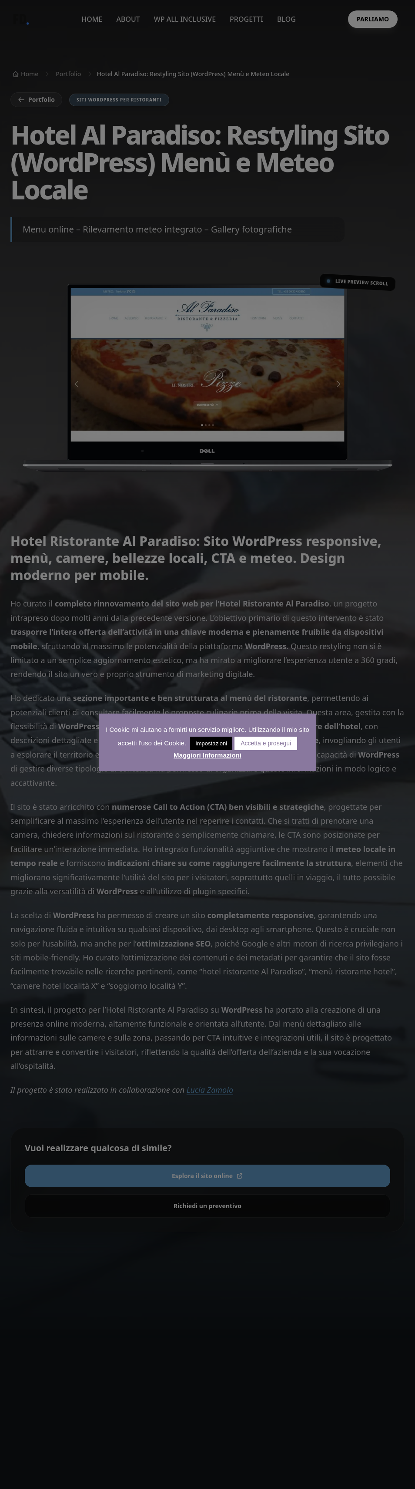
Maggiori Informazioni (207, 755)
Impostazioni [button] (211, 743)
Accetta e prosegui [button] (266, 743)
